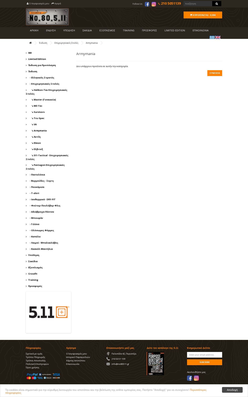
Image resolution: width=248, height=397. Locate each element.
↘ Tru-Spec (36, 118)
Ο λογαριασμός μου (76, 353)
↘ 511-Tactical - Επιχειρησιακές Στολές (47, 157)
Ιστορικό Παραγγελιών (78, 357)
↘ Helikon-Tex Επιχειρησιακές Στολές (46, 91)
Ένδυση (43, 42)
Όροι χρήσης (32, 367)
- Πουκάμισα (36, 187)
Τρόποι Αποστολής (36, 360)
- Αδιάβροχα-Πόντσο (41, 211)
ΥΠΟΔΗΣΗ (69, 30)
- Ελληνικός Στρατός (41, 77)
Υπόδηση (33, 255)
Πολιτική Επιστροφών (37, 364)
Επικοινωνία (72, 364)
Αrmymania (92, 42)
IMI (30, 52)
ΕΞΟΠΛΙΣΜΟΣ (107, 30)
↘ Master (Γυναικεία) (42, 99)
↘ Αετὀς (34, 136)
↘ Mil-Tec (35, 105)
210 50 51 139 (118, 358)
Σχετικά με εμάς (34, 353)
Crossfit (32, 273)
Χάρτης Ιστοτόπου (75, 360)
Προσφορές (35, 286)
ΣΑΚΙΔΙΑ (87, 30)
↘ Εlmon (34, 142)
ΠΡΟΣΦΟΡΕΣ (149, 30)
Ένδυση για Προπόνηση (42, 65)
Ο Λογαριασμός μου (38, 3)
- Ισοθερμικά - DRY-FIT (41, 199)
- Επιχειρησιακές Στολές (43, 83)
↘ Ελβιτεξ (35, 149)
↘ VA (32, 124)
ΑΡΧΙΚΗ (33, 30)
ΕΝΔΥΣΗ (50, 30)
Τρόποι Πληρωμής (35, 357)
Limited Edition (37, 59)
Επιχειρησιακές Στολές (66, 42)
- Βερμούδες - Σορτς (41, 180)
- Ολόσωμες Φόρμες (41, 230)
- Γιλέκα (33, 224)
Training (128, 30)
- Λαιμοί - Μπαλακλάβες (43, 242)
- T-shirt (33, 193)
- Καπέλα (34, 236)
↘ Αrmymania (37, 130)
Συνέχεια (215, 73)
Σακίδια (33, 261)
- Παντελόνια (36, 174)
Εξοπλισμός (35, 267)
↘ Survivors (36, 112)
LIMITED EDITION (174, 30)
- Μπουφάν (35, 217)
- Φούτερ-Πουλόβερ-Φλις (44, 205)
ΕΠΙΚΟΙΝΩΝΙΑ (200, 30)
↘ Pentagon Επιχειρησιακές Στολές (45, 166)
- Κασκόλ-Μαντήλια (40, 248)
